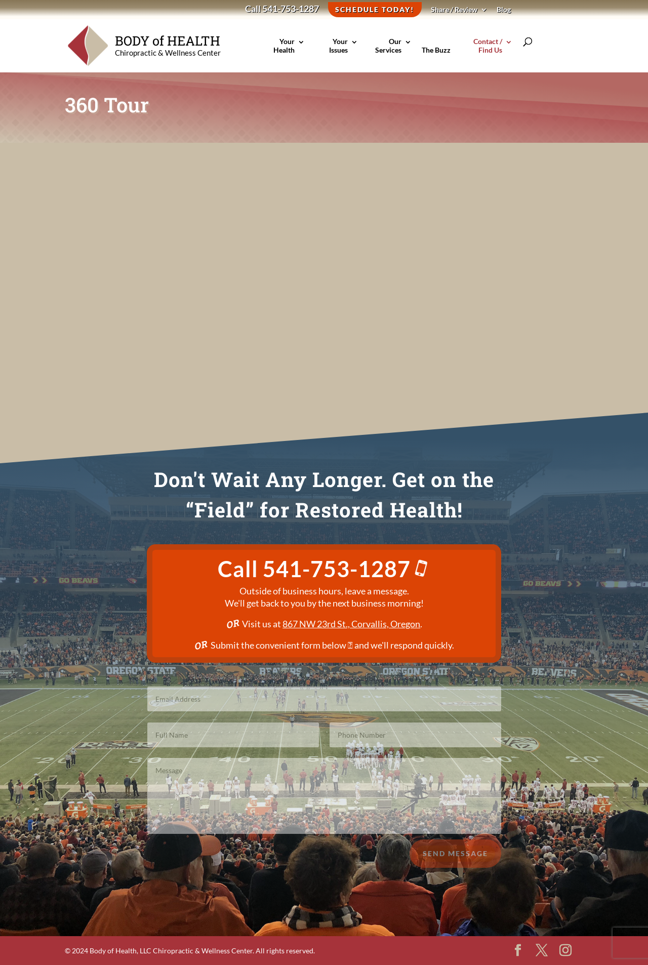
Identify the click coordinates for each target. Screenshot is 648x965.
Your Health (282, 51)
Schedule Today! (374, 9)
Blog (504, 10)
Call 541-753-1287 (282, 9)
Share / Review (454, 10)
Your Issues (336, 51)
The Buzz (436, 56)
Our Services (386, 51)
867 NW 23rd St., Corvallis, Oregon (351, 623)
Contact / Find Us (481, 51)
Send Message (455, 859)
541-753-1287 (346, 569)
